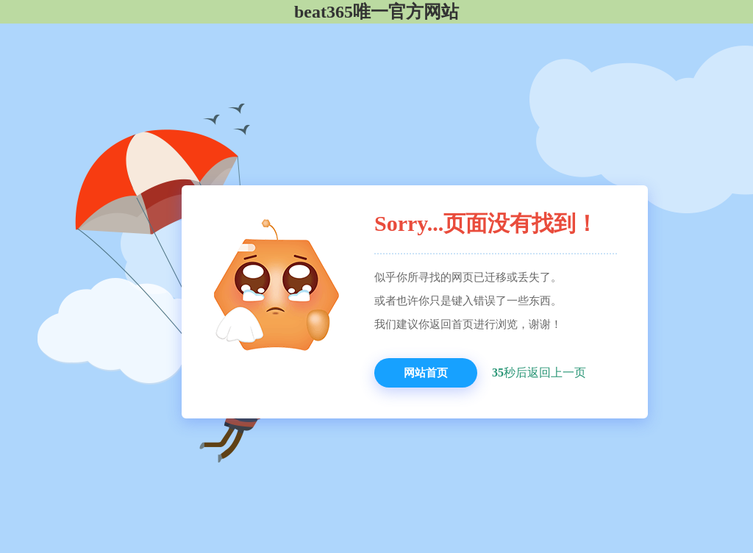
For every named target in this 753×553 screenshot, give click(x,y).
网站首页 (426, 373)
